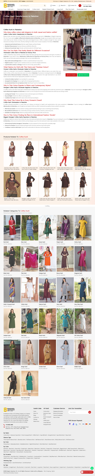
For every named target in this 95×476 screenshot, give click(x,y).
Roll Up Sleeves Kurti (60, 439)
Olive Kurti (69, 450)
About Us (61, 5)
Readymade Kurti (82, 9)
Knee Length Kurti (54, 467)
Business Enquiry (86, 472)
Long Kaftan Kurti (86, 467)
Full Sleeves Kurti (30, 439)
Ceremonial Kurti (38, 456)
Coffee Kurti (47, 450)
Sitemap (35, 419)
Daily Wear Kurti (53, 456)
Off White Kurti (62, 450)
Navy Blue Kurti (20, 450)
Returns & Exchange (58, 413)
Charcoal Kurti (19, 452)
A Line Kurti (27, 467)
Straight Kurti (12, 467)
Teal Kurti (34, 450)
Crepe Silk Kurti (47, 422)
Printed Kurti (7, 444)
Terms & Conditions (57, 415)
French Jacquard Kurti (47, 417)
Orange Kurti (49, 448)
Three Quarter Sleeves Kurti (10, 439)
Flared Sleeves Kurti (49, 439)
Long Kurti (60, 9)
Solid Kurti (6, 467)
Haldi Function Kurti (8, 458)
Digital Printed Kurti (48, 9)
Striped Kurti (77, 467)
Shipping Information (58, 411)
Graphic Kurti (63, 467)
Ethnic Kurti (69, 456)
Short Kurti (33, 467)
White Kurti (80, 448)
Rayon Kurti (68, 435)
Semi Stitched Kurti (17, 463)
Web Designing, (47, 471)
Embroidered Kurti (15, 444)
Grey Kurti (13, 450)
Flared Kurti (46, 467)
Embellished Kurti (24, 444)
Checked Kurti (70, 467)
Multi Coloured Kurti (72, 448)
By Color (11, 19)
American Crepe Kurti (23, 9)
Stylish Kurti (37, 458)
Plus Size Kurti (70, 9)
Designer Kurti (29, 458)
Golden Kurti (82, 450)
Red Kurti (6, 448)
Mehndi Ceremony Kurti (79, 456)
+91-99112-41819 (87, 6)
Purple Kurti (24, 448)
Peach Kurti (40, 450)
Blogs (34, 415)
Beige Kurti (75, 450)
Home (53, 5)
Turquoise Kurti (54, 450)
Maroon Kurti (7, 450)
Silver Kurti (6, 452)
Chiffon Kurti (46, 420)
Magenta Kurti (63, 448)
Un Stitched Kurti (27, 463)
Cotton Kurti (36, 9)
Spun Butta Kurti (60, 435)
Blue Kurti (11, 448)
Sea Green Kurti (27, 452)
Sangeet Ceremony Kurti (19, 458)
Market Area (36, 421)
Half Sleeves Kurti (39, 439)
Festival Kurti (7, 456)
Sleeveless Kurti (21, 439)
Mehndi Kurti (28, 450)
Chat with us (83, 75)
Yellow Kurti (30, 448)
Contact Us (72, 5)
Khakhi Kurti (12, 452)
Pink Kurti (43, 448)
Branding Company (13, 473)
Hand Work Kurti (52, 444)
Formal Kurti (45, 456)
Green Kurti (17, 448)
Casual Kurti (30, 456)
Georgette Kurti (47, 424)
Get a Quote (71, 75)
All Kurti (11, 9)
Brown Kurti (56, 448)
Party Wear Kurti (14, 456)
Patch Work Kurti (44, 444)
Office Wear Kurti (62, 456)
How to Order (56, 417)
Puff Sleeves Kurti (70, 439)
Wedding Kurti (23, 456)
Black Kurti (37, 448)
